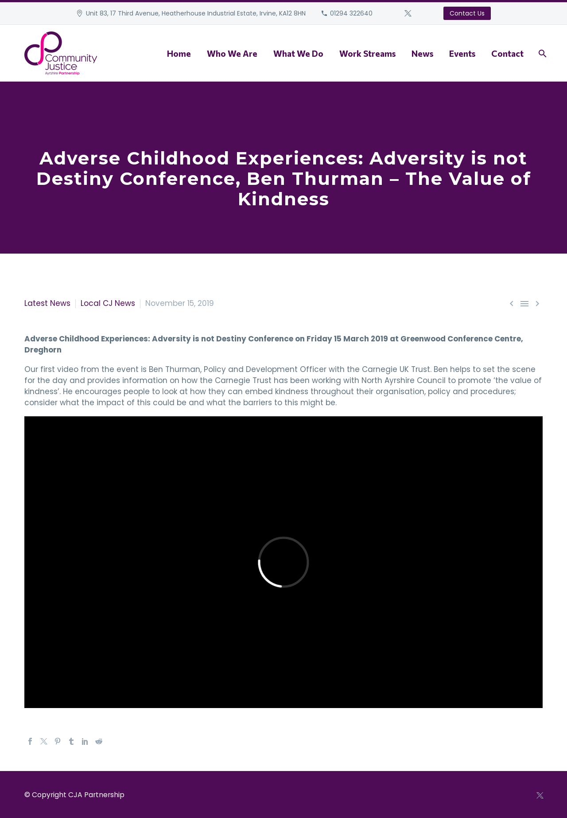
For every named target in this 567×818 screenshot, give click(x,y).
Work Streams (367, 53)
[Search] (541, 53)
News (422, 53)
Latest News (47, 303)
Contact (507, 53)
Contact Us (467, 13)
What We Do (298, 53)
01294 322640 (351, 13)
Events (462, 53)
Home (179, 53)
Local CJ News (108, 303)
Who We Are (232, 53)
